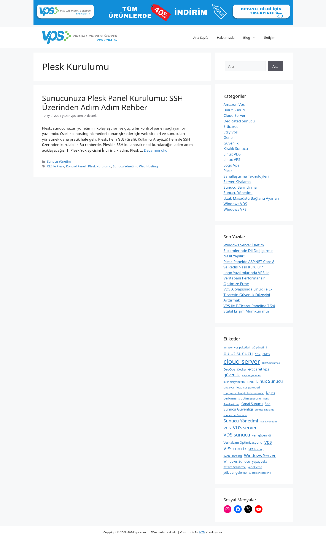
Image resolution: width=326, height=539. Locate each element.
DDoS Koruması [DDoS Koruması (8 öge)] (271, 362)
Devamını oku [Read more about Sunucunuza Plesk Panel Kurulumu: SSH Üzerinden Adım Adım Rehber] (155, 150)
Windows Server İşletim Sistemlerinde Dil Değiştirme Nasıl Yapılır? (248, 250)
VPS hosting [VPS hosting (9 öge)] (256, 449)
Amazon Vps (234, 104)
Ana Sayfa (200, 37)
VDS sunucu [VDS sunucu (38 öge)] (237, 434)
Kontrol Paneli (76, 166)
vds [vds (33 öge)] (227, 427)
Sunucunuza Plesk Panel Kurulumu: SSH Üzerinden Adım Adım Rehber (112, 102)
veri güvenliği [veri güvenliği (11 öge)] (261, 435)
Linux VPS (232, 159)
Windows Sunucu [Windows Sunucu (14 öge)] (237, 461)
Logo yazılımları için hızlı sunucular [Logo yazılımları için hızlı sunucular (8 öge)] (244, 393)
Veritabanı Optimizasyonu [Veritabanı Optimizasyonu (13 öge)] (243, 442)
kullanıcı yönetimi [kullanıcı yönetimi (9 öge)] (234, 382)
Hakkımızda (226, 37)
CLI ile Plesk (55, 166)
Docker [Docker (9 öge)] (241, 369)
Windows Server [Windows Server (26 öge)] (260, 455)
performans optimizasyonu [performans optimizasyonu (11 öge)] (242, 398)
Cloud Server (235, 115)
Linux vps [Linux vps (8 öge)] (229, 387)
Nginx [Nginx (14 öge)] (270, 393)
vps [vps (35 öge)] (268, 442)
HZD (202, 532)
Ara (275, 66)
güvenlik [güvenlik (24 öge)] (232, 375)
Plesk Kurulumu (99, 166)
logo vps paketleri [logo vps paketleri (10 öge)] (248, 387)
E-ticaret (231, 126)
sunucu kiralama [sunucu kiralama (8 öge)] (264, 409)
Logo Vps (231, 165)
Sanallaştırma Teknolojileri (246, 176)
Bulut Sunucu (235, 109)
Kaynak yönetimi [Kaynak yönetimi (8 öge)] (251, 375)
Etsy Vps (231, 132)
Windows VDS (235, 203)
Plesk (228, 170)
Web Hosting (148, 166)
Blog (251, 37)
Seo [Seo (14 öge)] (267, 404)
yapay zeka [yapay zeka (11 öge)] (259, 461)
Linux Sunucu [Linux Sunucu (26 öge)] (269, 381)
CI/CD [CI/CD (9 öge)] (266, 354)
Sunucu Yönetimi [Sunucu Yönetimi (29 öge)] (241, 421)
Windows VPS (235, 209)
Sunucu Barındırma (240, 187)
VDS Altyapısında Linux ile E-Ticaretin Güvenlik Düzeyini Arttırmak (248, 295)
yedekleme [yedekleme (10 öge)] (255, 467)
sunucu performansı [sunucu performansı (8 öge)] (235, 415)
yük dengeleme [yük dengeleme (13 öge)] (235, 472)
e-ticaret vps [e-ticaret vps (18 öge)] (258, 369)
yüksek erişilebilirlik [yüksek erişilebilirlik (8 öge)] (260, 472)
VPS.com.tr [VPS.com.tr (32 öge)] (235, 449)
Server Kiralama (237, 181)
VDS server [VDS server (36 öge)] (245, 427)
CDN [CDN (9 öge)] (257, 354)
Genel (229, 137)
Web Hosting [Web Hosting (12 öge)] (233, 456)
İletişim (269, 37)
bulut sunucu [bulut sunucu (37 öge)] (238, 353)
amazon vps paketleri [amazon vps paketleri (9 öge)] (237, 347)
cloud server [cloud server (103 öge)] (242, 361)
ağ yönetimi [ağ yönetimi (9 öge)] (259, 347)
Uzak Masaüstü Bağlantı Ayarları (251, 198)
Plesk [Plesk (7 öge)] (266, 398)
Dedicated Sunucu (239, 121)
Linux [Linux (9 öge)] (250, 382)
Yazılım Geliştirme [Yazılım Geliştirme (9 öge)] (235, 467)
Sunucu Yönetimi (59, 161)
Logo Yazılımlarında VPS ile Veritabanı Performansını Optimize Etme (247, 278)
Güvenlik (231, 143)
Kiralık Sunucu (236, 148)
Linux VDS (232, 154)
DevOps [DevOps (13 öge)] (229, 369)
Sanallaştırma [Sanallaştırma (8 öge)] (231, 404)
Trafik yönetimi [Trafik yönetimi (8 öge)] (268, 421)
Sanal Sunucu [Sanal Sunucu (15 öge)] (252, 403)
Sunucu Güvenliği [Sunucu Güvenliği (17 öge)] (238, 409)
